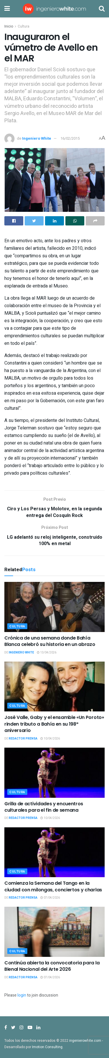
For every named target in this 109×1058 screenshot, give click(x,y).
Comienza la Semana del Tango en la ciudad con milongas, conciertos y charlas (53, 886)
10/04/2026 (50, 739)
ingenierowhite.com (85, 1040)
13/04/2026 (46, 653)
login (21, 995)
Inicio (8, 26)
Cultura (23, 26)
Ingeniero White (36, 138)
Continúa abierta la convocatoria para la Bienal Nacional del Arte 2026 (51, 966)
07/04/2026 (50, 898)
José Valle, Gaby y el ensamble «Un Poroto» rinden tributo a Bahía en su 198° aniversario (54, 724)
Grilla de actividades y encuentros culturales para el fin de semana (43, 806)
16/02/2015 (70, 138)
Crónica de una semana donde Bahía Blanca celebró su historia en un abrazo (49, 641)
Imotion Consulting (47, 1047)
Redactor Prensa (23, 739)
